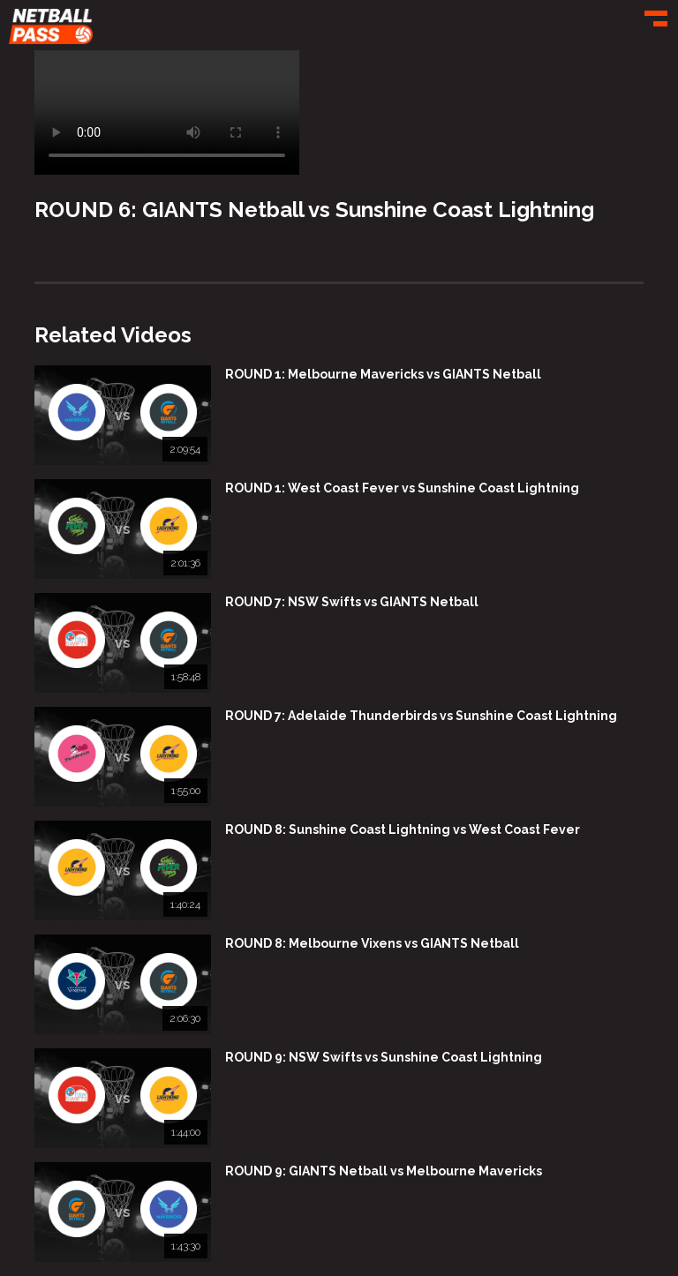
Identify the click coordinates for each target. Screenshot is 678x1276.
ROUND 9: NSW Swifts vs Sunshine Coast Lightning (383, 1057)
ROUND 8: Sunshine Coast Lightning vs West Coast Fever (402, 829)
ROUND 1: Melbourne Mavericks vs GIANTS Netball (383, 374)
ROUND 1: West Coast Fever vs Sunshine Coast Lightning (402, 488)
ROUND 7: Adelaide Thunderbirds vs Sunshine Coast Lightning (421, 716)
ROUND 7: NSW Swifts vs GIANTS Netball (351, 602)
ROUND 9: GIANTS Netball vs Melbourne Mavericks (383, 1171)
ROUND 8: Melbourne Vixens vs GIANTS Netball (372, 943)
